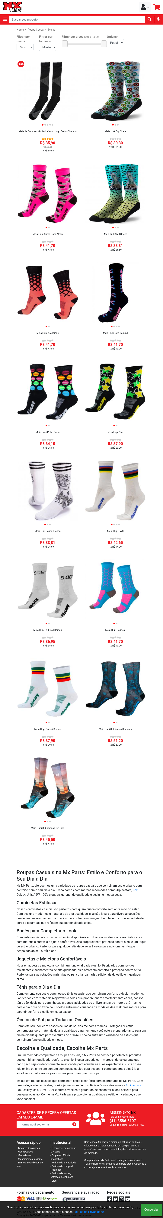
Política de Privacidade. (89, 1212)
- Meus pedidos (25, 1151)
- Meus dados (24, 1155)
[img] (158, 19)
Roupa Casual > (37, 29)
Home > (21, 29)
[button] (145, 7)
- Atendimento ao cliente (30, 1159)
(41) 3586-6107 (123, 1120)
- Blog (53, 1180)
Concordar (151, 1209)
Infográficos (56, 1159)
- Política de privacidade (63, 1162)
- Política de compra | (61, 1166)
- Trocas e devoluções (28, 1148)
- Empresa (55, 1155)
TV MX (66, 1155)
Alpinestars (133, 1085)
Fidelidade (56, 1169)
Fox (135, 890)
